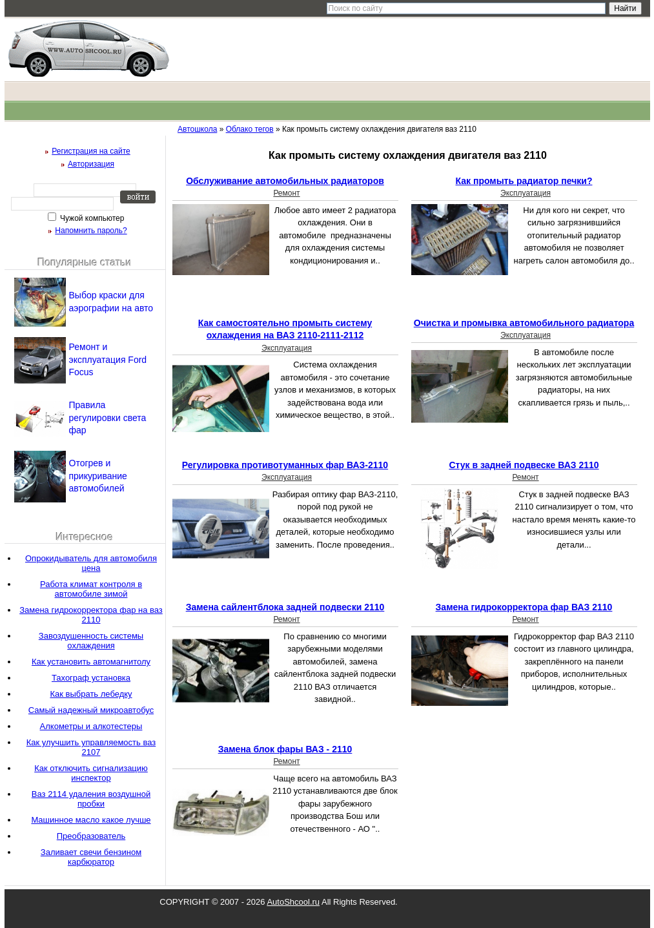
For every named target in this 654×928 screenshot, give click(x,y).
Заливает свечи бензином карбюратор (91, 857)
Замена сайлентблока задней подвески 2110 (285, 607)
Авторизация (91, 164)
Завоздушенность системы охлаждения (91, 640)
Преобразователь (91, 836)
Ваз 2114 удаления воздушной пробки (91, 799)
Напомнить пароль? (91, 230)
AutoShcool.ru (293, 902)
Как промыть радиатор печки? (524, 181)
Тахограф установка (91, 678)
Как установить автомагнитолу (91, 661)
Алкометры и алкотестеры (91, 726)
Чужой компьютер (91, 218)
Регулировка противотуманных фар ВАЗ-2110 (285, 465)
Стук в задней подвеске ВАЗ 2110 (523, 465)
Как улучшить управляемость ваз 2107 (91, 747)
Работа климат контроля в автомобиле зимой (91, 589)
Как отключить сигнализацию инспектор (91, 773)
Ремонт (286, 193)
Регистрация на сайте (91, 151)
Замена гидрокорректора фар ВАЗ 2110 (524, 607)
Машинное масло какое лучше (90, 820)
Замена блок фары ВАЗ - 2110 (285, 749)
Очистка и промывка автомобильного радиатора (524, 323)
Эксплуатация (525, 193)
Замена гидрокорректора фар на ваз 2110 (91, 614)
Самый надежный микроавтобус (91, 710)
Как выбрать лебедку (91, 694)
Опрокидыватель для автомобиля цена (91, 563)
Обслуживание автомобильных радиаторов (285, 181)
